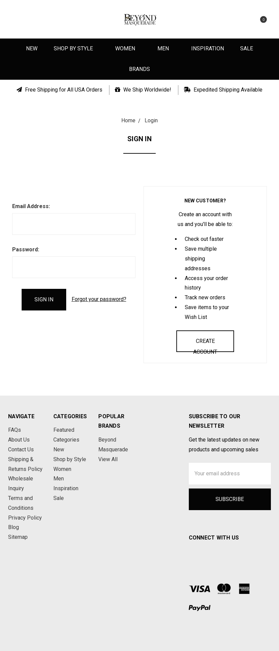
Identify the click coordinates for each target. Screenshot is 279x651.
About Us (19, 439)
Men (166, 48)
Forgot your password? (99, 299)
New (31, 48)
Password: (25, 249)
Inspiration (207, 48)
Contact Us (21, 449)
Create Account (205, 345)
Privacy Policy (25, 518)
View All (108, 459)
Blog (13, 527)
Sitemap (18, 537)
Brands (139, 69)
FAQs (14, 430)
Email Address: (31, 206)
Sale (246, 48)
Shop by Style (76, 48)
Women (128, 48)
